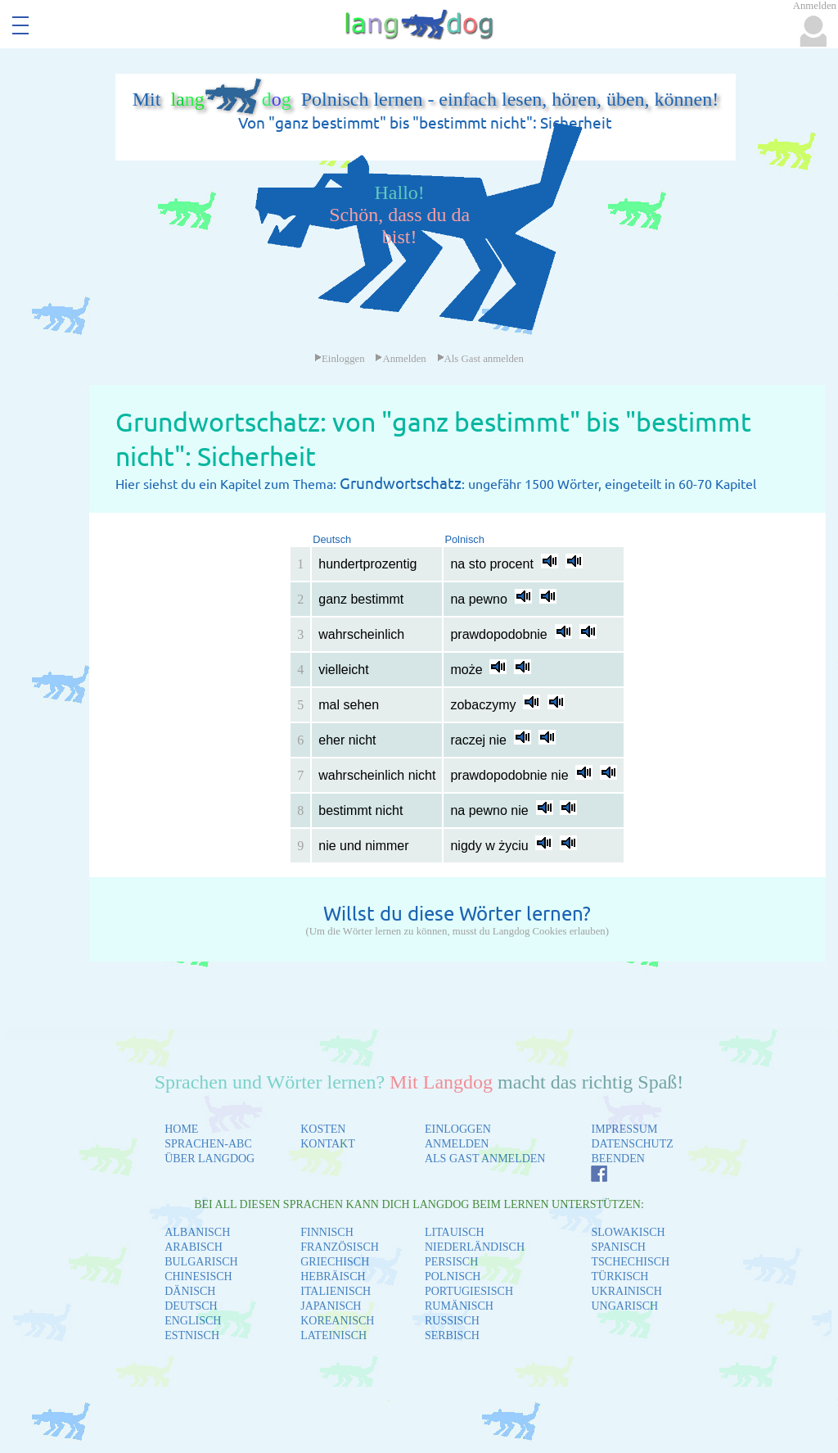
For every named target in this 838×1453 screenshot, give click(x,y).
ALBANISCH (197, 1232)
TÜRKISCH (619, 1276)
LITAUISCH (454, 1232)
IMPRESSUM (624, 1129)
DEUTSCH (191, 1306)
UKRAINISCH (626, 1291)
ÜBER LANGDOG (209, 1158)
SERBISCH (452, 1335)
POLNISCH (452, 1276)
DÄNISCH (189, 1291)
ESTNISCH (191, 1335)
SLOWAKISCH (628, 1232)
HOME (181, 1129)
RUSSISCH (452, 1321)
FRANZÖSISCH (339, 1247)
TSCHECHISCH (630, 1262)
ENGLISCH (192, 1321)
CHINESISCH (198, 1276)
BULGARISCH (200, 1262)
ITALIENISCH (335, 1291)
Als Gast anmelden (480, 358)
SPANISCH (618, 1247)
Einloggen (339, 358)
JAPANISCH (330, 1306)
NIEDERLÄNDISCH (475, 1247)
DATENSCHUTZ (632, 1144)
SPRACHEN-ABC (208, 1144)
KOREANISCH (337, 1321)
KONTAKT (327, 1144)
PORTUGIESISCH (469, 1291)
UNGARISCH (624, 1306)
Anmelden (400, 358)
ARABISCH (193, 1247)
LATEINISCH (333, 1335)
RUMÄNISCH (459, 1306)
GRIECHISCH (334, 1262)
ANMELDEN (457, 1144)
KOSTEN (322, 1129)
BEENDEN (617, 1158)
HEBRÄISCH (332, 1276)
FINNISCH (327, 1232)
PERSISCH (451, 1262)
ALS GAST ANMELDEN (485, 1158)
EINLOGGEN (458, 1129)
